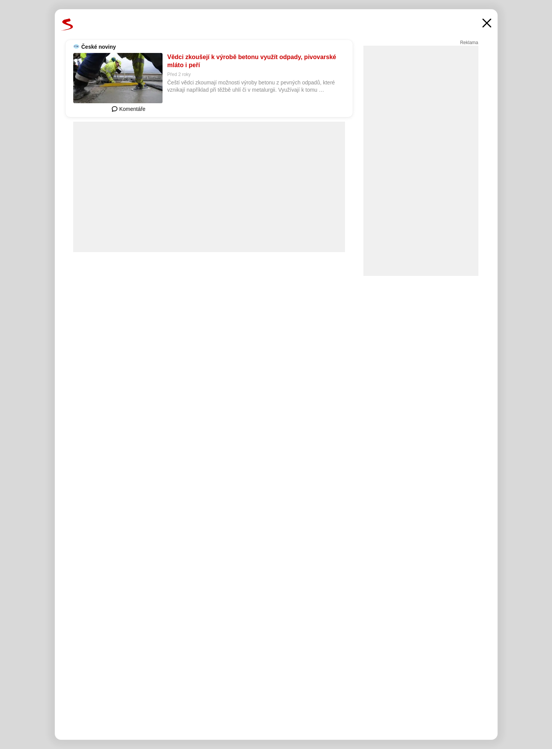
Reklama (469, 42)
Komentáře (128, 109)
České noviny (98, 47)
